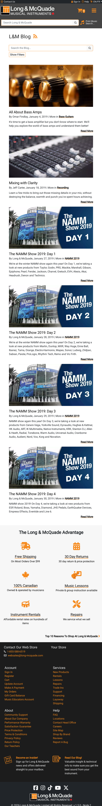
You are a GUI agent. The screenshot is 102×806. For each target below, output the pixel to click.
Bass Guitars (66, 116)
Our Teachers (12, 746)
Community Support (16, 714)
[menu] (93, 9)
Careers (57, 726)
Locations (58, 718)
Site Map (58, 730)
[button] (76, 9)
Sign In (9, 672)
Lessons (58, 679)
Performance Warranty (17, 722)
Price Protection (14, 730)
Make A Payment (14, 687)
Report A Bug (60, 742)
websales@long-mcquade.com (23, 655)
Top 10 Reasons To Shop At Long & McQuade (72, 636)
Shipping (58, 703)
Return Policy (12, 742)
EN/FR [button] (95, 1)
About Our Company (16, 718)
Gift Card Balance (15, 695)
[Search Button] (75, 23)
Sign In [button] (75, 1)
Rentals (57, 676)
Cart (7, 679)
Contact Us (8, 1)
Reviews (57, 738)
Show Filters (17, 54)
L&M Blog (20, 37)
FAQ (55, 714)
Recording (63, 187)
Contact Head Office (64, 722)
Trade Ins (58, 687)
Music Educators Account (19, 699)
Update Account (14, 683)
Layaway (58, 699)
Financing (58, 695)
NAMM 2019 (72, 258)
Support (57, 691)
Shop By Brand (61, 734)
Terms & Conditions (16, 734)
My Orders (10, 691)
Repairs (57, 683)
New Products (61, 672)
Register (9, 676)
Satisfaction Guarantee (18, 726)
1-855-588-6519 (14, 651)
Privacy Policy (13, 738)
